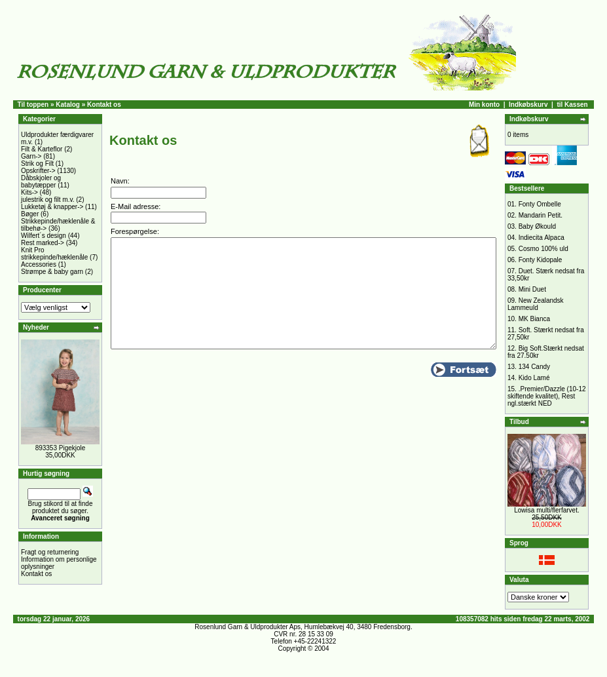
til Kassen (572, 104)
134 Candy (534, 366)
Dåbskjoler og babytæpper (41, 181)
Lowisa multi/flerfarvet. (546, 510)
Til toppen (33, 104)
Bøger (30, 214)
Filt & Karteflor (41, 149)
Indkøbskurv (528, 104)
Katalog (68, 104)
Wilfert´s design (43, 235)
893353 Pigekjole (60, 448)
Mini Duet (532, 289)
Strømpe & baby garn (52, 271)
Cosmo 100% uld (543, 248)
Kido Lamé (534, 377)
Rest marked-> (42, 242)
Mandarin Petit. (540, 215)
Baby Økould (537, 226)
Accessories (38, 264)
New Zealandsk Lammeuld (535, 304)
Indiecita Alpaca (541, 237)
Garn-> (31, 156)
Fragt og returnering (50, 552)
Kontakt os (36, 573)
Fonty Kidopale (540, 259)
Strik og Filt (37, 163)
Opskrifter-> (38, 170)
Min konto (484, 104)
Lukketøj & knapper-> (52, 206)
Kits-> (29, 192)
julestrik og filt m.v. (48, 199)
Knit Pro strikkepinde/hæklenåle (54, 253)
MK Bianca (534, 318)
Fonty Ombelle (540, 204)
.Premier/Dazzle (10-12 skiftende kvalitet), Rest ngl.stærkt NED (546, 396)
